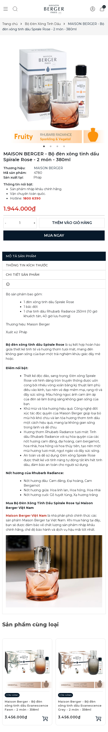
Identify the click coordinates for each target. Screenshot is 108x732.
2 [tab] (50, 146)
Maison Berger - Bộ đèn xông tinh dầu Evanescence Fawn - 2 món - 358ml (26, 705)
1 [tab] (44, 146)
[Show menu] (5, 9)
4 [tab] (64, 146)
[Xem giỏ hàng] (102, 9)
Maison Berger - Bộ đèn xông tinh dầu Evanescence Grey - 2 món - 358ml (80, 705)
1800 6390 (32, 198)
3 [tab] (57, 146)
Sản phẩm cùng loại (30, 624)
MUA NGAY (54, 235)
